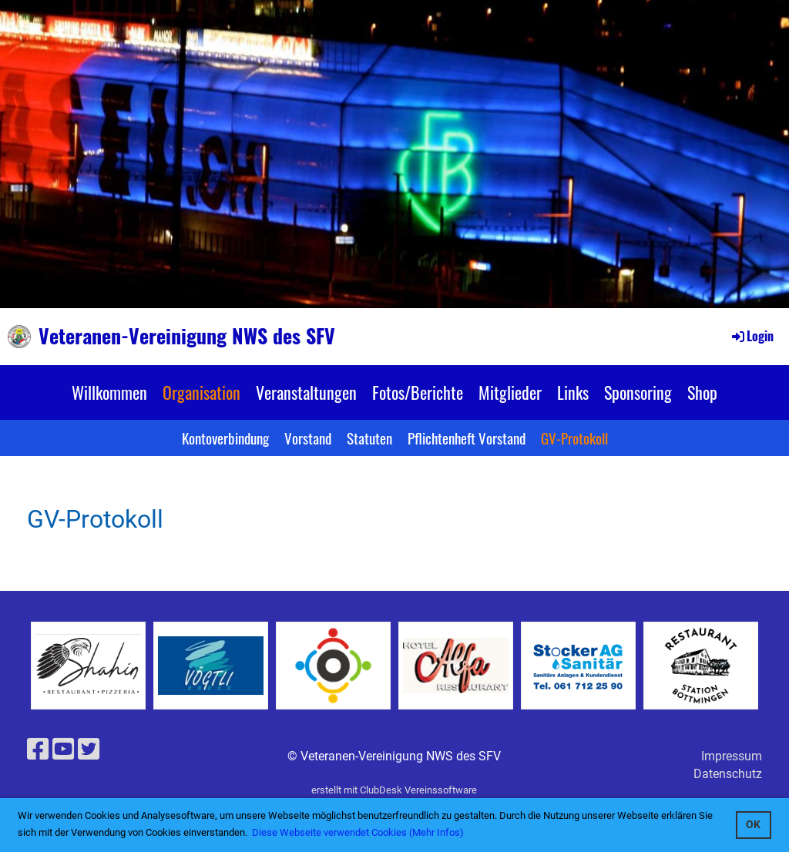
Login (752, 336)
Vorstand (307, 437)
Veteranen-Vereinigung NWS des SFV (187, 336)
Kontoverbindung (225, 437)
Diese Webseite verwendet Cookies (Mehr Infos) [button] (358, 832)
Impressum (731, 756)
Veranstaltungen (306, 392)
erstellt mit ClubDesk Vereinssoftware (394, 790)
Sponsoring (638, 392)
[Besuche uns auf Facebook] (38, 749)
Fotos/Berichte (417, 392)
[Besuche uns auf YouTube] (63, 749)
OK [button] (753, 824)
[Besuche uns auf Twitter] (88, 749)
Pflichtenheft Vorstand (466, 437)
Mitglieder (510, 392)
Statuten (369, 437)
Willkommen (109, 392)
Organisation (201, 392)
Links (573, 392)
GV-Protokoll (574, 437)
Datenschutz (727, 773)
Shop (702, 392)
